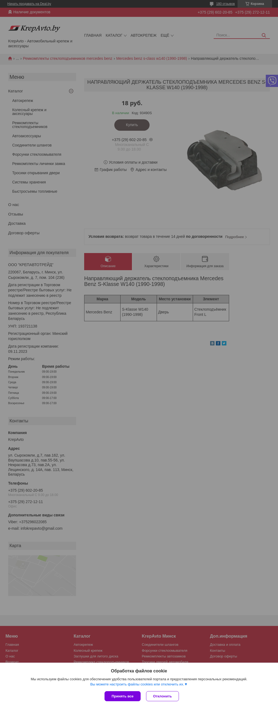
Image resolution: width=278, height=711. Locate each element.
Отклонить (162, 696)
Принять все (123, 696)
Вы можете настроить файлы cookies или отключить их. (137, 684)
